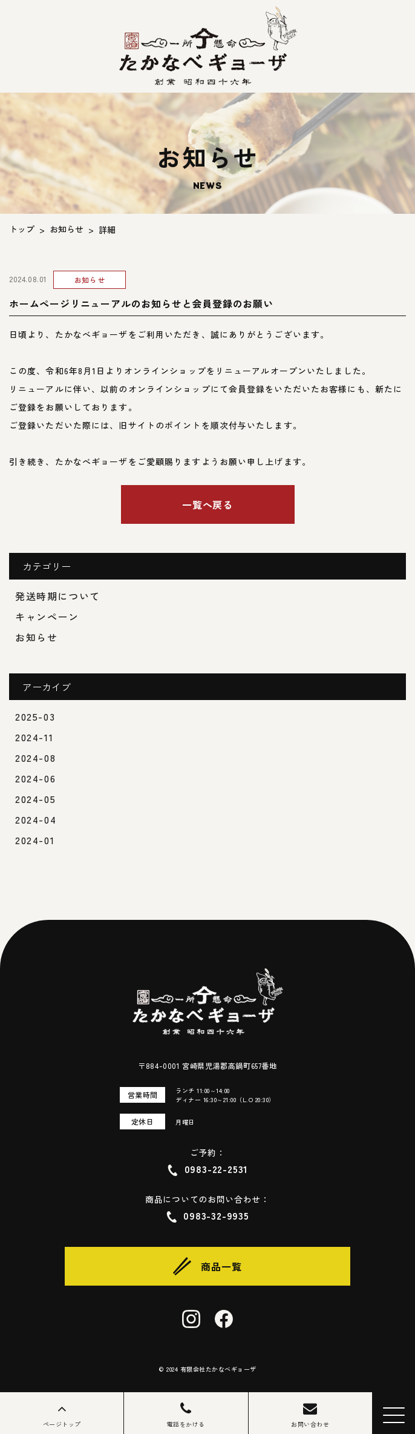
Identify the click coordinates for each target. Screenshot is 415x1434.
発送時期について (57, 596)
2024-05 (35, 798)
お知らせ (36, 637)
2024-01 (34, 840)
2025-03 (35, 716)
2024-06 (35, 778)
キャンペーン (47, 616)
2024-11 (34, 737)
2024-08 (35, 757)
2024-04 (35, 819)
